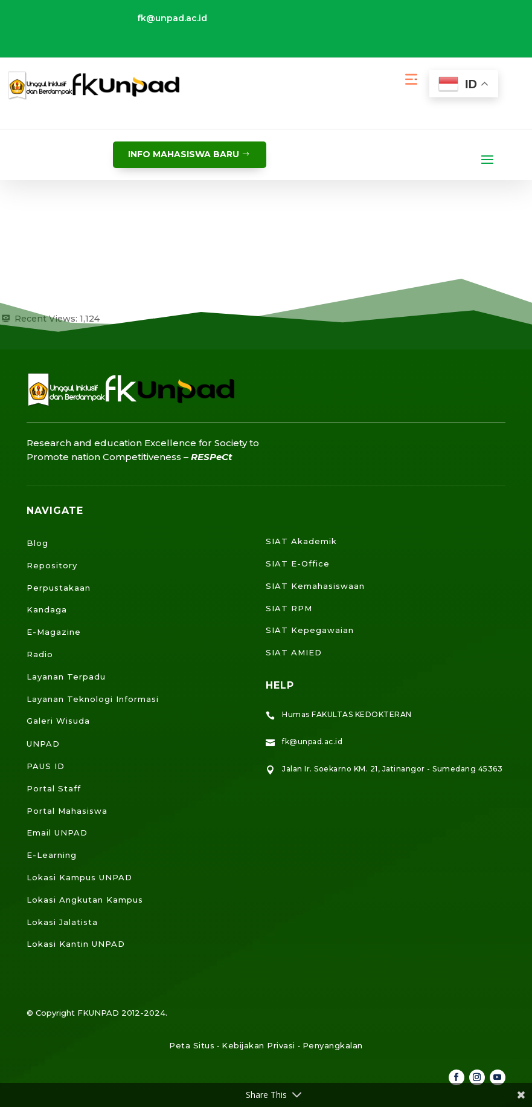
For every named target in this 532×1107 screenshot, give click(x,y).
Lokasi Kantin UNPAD (76, 944)
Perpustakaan (59, 587)
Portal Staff (54, 788)
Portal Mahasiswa (67, 811)
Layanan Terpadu (66, 676)
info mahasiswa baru (183, 154)
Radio (40, 654)
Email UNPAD (57, 832)
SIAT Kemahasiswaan (315, 586)
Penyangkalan (333, 1045)
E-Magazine (54, 632)
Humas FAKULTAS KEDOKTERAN (347, 714)
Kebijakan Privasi (258, 1045)
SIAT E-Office (298, 563)
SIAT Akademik (301, 541)
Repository (52, 565)
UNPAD (43, 743)
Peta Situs (191, 1045)
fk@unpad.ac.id (172, 18)
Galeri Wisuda (58, 721)
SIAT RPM (289, 608)
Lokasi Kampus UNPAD (79, 877)
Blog (37, 543)
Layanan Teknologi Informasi (93, 699)
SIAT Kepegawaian (310, 630)
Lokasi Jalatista (62, 922)
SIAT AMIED (294, 652)
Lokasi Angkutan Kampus (85, 899)
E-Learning (52, 855)
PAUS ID (46, 766)
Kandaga (47, 609)
